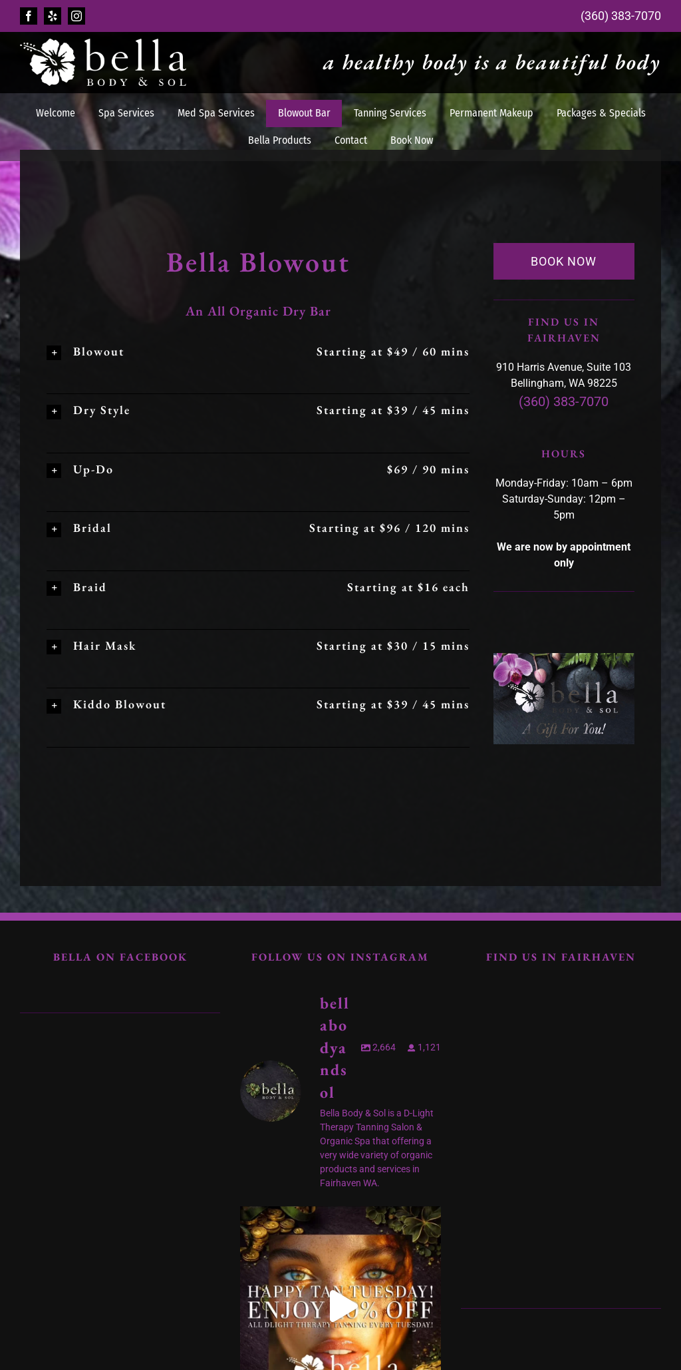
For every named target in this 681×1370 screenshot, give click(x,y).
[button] (258, 351)
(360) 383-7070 (621, 16)
